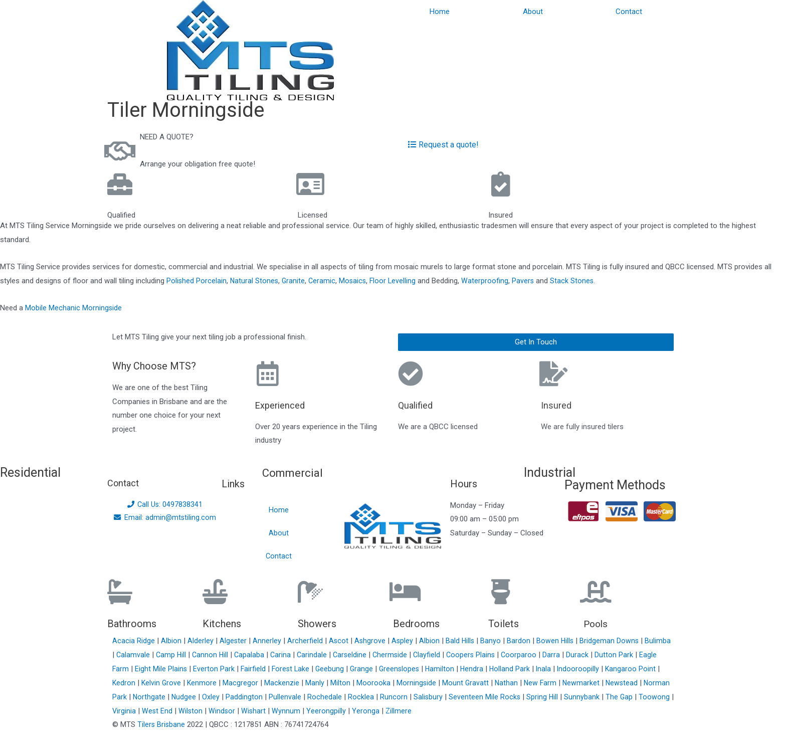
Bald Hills (463, 640)
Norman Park (134, 696)
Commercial (295, 472)
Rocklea (391, 696)
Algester (234, 640)
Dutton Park (651, 654)
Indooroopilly (606, 668)
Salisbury (459, 696)
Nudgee (214, 696)
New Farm (568, 682)
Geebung (353, 668)
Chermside (424, 654)
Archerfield (306, 640)
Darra (589, 654)
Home (440, 11)
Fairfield (275, 668)
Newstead (651, 682)
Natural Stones (255, 280)
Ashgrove (372, 640)
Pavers (527, 280)
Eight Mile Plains (182, 668)
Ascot (340, 640)
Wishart (293, 710)
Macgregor (266, 682)
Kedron (147, 682)
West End (196, 710)
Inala (571, 668)
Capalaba (281, 654)
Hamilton (466, 668)
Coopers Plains (507, 654)
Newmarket (610, 682)
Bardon (522, 640)
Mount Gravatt (492, 682)
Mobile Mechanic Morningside (73, 307)
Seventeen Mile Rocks (516, 696)
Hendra (498, 668)
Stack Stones (577, 280)
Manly (340, 682)
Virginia (162, 710)
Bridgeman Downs (614, 640)
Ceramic (324, 280)
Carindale (344, 654)
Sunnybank (614, 696)
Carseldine (383, 654)
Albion (172, 640)
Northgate (179, 696)
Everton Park (235, 668)
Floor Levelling (396, 280)
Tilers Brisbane (161, 723)
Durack (615, 654)
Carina (312, 654)
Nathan (533, 682)
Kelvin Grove (186, 682)
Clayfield (462, 654)
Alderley (201, 640)
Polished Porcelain (196, 280)
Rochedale (355, 696)
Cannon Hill (241, 654)
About (533, 11)
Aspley (405, 640)
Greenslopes (424, 668)
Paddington (274, 696)
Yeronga (406, 710)
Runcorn (424, 696)
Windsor (261, 710)
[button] (536, 342)
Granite (295, 280)
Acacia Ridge (134, 640)
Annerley (268, 640)
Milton (366, 682)
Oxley (241, 696)
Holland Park (536, 668)
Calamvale (162, 654)
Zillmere (438, 710)
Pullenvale (315, 696)
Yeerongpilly (366, 710)
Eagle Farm (131, 668)
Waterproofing (489, 280)
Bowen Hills (559, 640)
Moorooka (399, 682)
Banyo (494, 640)
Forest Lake (313, 668)
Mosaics (355, 280)
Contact (629, 11)
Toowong (128, 710)
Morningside (443, 682)
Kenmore (228, 682)
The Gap (651, 696)
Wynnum (326, 710)
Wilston (230, 710)
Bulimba (126, 654)
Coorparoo (556, 654)
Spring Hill (574, 696)
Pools (596, 624)
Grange (386, 668)
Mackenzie (307, 682)
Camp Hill (201, 654)
